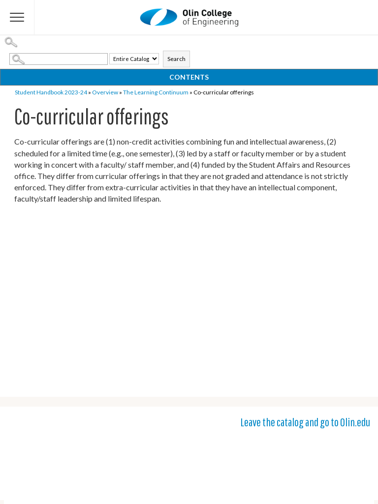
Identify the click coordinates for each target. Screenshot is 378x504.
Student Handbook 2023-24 (51, 92)
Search (176, 58)
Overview (105, 92)
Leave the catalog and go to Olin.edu (305, 422)
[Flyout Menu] (17, 17)
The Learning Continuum (156, 92)
